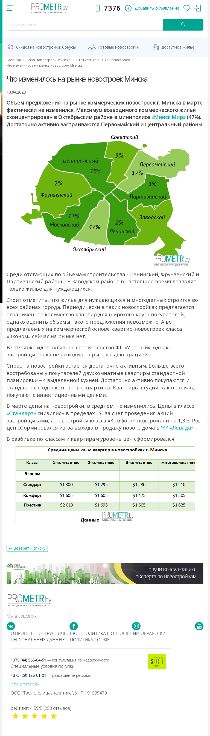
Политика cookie (90, 640)
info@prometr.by (25, 684)
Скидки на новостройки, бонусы (46, 47)
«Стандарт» (21, 413)
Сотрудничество (58, 633)
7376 (112, 8)
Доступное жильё (177, 47)
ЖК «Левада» (177, 427)
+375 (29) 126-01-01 (51, 675)
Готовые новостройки (118, 47)
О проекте (22, 633)
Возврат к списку (29, 548)
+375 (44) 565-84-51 (60, 660)
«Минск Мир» (168, 117)
